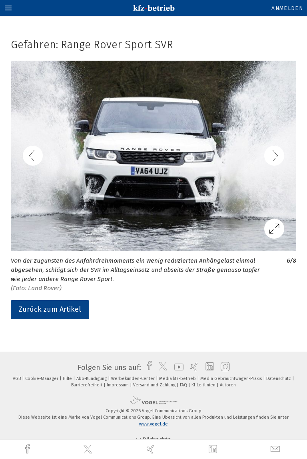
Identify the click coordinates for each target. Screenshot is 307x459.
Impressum (118, 385)
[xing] (151, 449)
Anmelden (287, 8)
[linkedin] (214, 449)
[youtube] (176, 367)
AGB (17, 378)
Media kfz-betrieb (178, 378)
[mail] (276, 449)
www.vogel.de (153, 424)
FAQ (184, 385)
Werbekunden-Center (133, 378)
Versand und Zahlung (155, 385)
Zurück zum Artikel (50, 309)
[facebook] (28, 449)
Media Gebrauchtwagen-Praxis (231, 378)
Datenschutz (279, 378)
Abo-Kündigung (92, 378)
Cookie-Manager (42, 378)
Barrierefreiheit (87, 385)
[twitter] (88, 449)
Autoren (228, 385)
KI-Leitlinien (204, 385)
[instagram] (223, 367)
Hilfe (68, 378)
